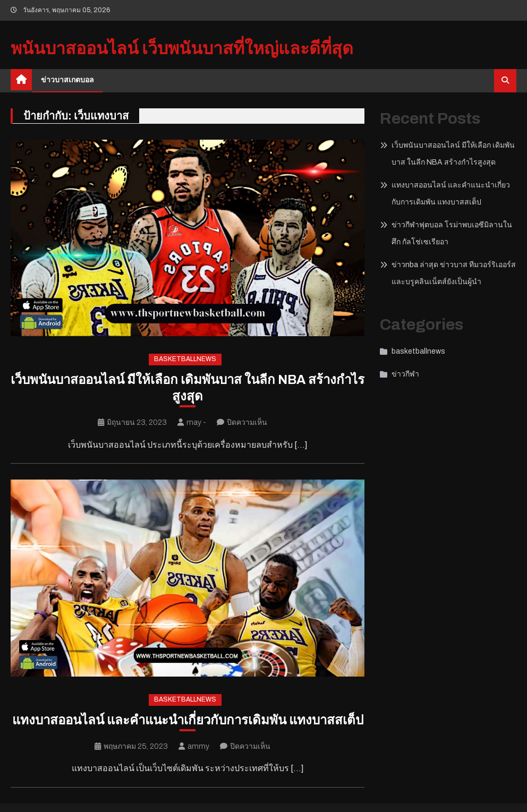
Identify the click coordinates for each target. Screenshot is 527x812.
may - (196, 422)
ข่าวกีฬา (405, 374)
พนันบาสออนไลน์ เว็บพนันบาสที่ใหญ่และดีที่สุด (182, 48)
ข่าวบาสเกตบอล (67, 80)
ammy (198, 746)
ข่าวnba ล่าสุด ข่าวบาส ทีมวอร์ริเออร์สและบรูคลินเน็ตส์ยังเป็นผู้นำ (454, 273)
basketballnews (185, 359)
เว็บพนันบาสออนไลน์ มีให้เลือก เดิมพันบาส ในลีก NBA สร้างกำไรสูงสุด (187, 388)
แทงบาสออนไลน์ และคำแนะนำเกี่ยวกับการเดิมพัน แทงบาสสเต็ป (187, 720)
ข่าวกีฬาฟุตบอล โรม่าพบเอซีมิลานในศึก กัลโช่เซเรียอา (452, 233)
